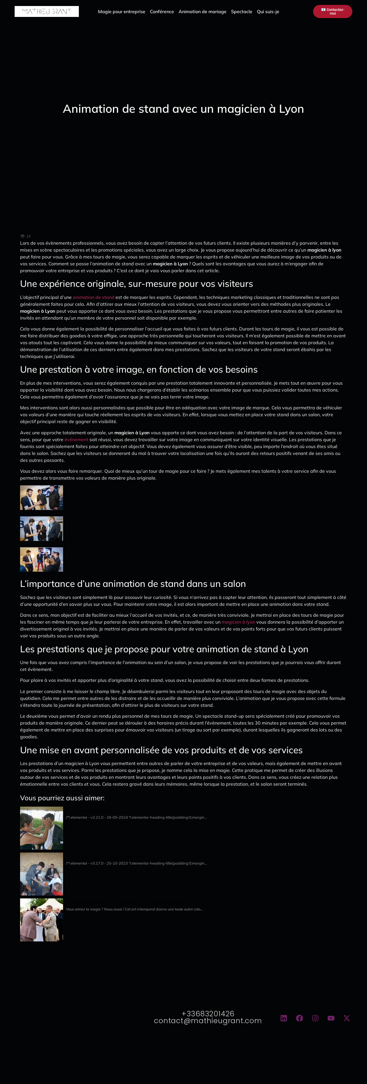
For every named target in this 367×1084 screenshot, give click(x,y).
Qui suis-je (268, 11)
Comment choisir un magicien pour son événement (128, 902)
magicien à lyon (238, 622)
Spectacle (241, 11)
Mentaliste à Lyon (87, 810)
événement (76, 439)
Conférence (162, 11)
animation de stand (93, 297)
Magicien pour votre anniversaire (105, 856)
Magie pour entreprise (121, 11)
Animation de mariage (203, 11)
